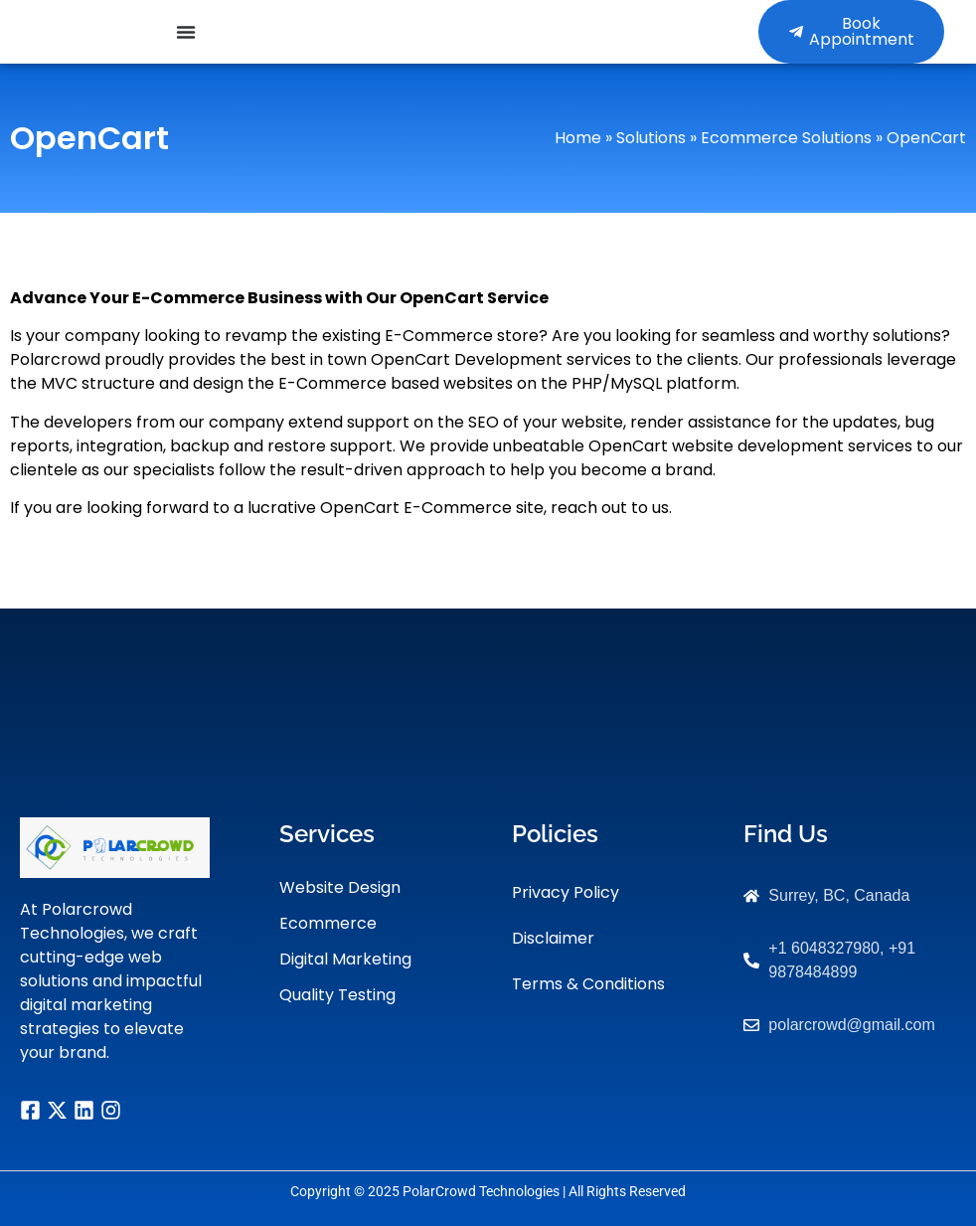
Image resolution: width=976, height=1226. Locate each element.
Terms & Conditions (588, 983)
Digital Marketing (345, 959)
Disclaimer (553, 938)
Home (578, 137)
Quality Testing (337, 994)
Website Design (340, 887)
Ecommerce (328, 923)
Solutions (651, 137)
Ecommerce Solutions (786, 137)
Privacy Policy (565, 892)
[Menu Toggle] (186, 32)
